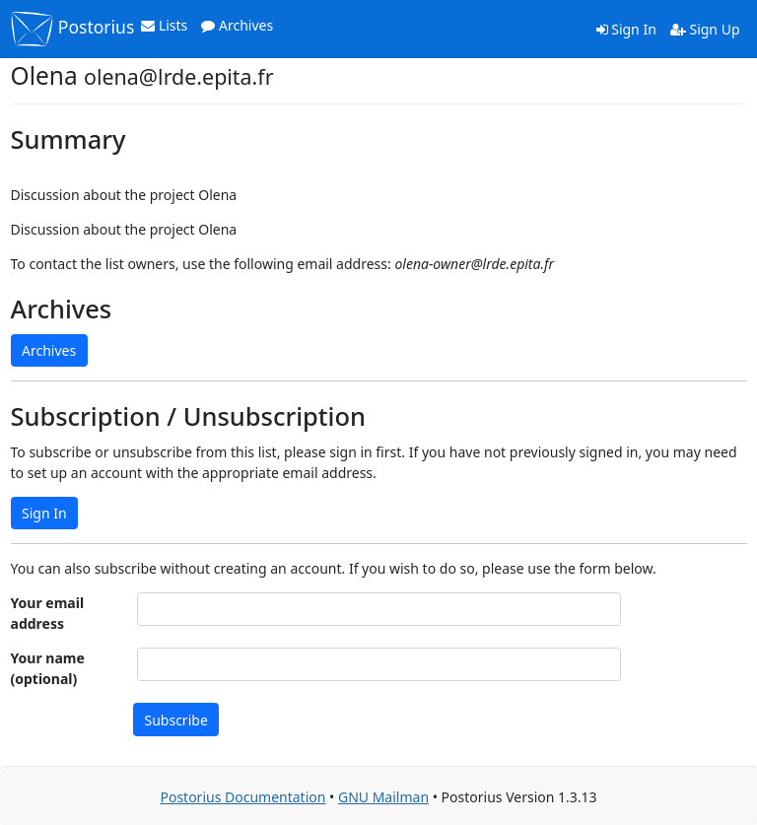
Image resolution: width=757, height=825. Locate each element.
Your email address (48, 613)
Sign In (626, 29)
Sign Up (705, 29)
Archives (237, 25)
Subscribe (176, 720)
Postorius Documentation (242, 797)
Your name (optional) (48, 668)
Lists (164, 25)
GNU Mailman (383, 797)
